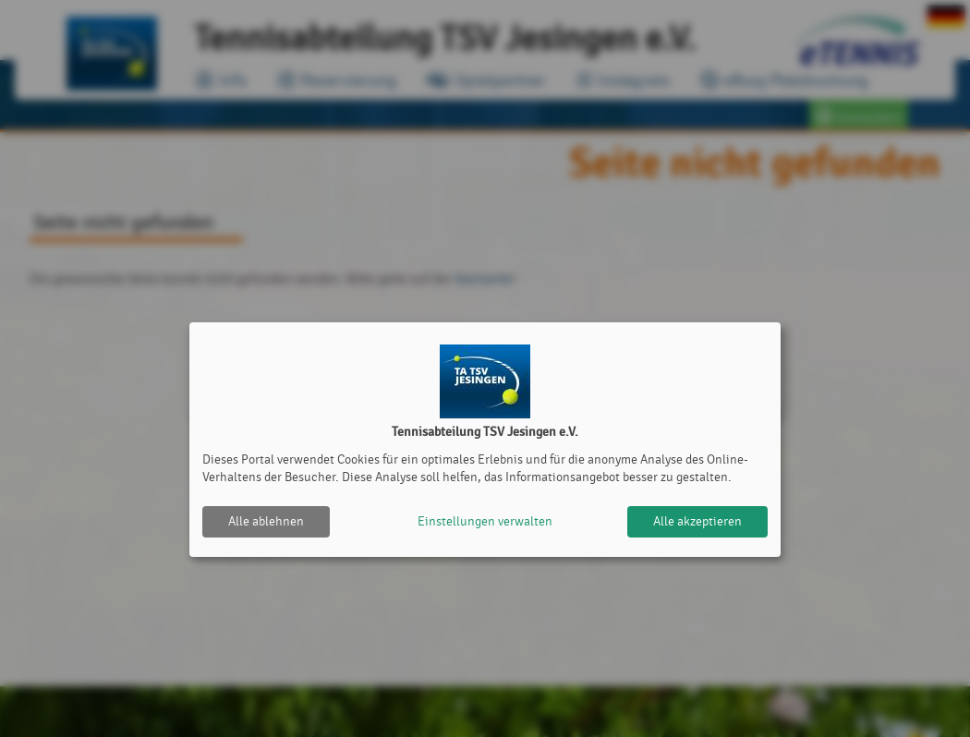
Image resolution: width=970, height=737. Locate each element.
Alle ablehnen (266, 521)
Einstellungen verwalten (485, 521)
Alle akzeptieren (697, 521)
